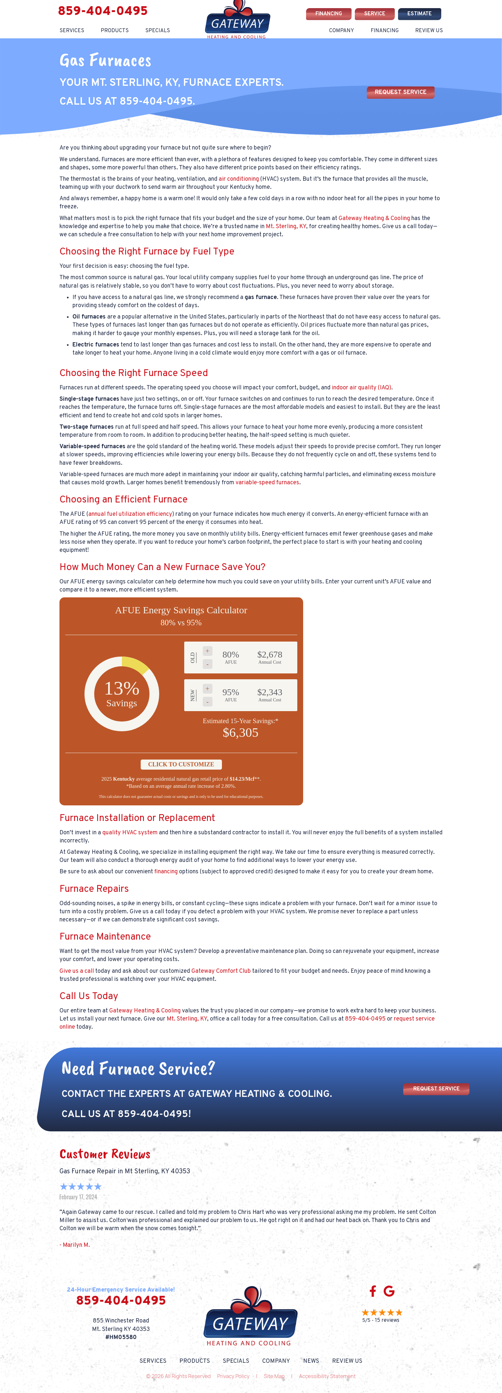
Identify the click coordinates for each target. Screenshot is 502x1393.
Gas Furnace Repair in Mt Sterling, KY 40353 (124, 1171)
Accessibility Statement (327, 1376)
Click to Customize (181, 764)
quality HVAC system (130, 833)
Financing (385, 31)
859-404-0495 (103, 12)
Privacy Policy (233, 1376)
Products (115, 31)
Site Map (274, 1376)
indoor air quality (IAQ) (361, 388)
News (311, 1361)
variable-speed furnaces (267, 483)
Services (71, 31)
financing (166, 872)
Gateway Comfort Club (221, 971)
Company (341, 31)
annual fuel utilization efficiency (130, 514)
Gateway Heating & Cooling (374, 218)
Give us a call (76, 971)
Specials (157, 31)
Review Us (429, 31)
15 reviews (387, 1320)
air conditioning (239, 179)
